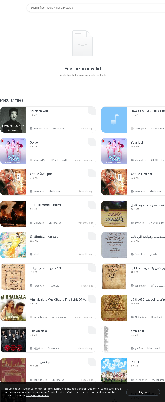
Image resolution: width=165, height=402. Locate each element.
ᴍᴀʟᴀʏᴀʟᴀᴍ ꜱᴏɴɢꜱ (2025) (59, 317)
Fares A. (137, 254)
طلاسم (151, 254)
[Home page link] (13, 7)
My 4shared (57, 128)
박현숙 (35, 348)
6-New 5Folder (154, 223)
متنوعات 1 (52, 285)
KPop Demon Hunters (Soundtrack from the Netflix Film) (58, 160)
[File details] (13, 120)
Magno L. (137, 160)
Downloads (155, 317)
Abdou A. (137, 317)
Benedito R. (38, 128)
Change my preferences (37, 395)
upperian (137, 285)
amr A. (136, 223)
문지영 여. (138, 380)
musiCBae (37, 317)
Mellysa (36, 223)
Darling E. (137, 128)
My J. (34, 254)
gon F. (135, 348)
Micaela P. (37, 160)
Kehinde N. (37, 380)
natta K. (36, 191)
